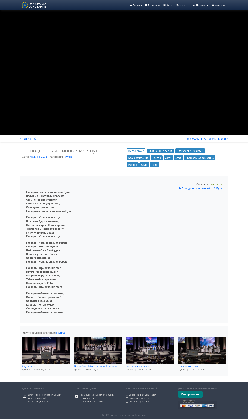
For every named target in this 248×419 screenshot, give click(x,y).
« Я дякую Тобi (28, 138)
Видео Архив (136, 151)
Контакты (220, 5)
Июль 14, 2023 (38, 156)
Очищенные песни (160, 151)
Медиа (185, 5)
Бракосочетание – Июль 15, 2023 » (207, 138)
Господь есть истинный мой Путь (200, 188)
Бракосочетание (138, 158)
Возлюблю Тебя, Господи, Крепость (96, 366)
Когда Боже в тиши (137, 366)
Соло (144, 165)
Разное (132, 165)
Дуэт (178, 158)
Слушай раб (29, 366)
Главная (137, 5)
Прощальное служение (199, 158)
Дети (168, 158)
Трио (155, 165)
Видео (170, 5)
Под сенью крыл (188, 366)
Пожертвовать (190, 394)
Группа (68, 156)
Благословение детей (190, 151)
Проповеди (154, 5)
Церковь (202, 5)
